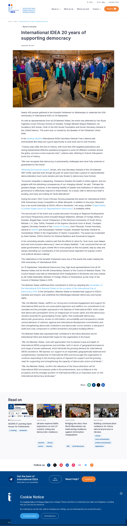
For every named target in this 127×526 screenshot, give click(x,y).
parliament (23, 430)
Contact (96, 9)
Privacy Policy (43, 502)
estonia (40, 446)
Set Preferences (50, 516)
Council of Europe (61, 226)
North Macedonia (78, 446)
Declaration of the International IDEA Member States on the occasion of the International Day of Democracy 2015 (62, 288)
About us (55, 9)
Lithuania (49, 446)
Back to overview (29, 27)
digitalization (99, 446)
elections (41, 443)
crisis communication (102, 439)
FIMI (68, 446)
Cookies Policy (29, 502)
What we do (68, 9)
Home (9, 21)
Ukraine (50, 443)
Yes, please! (55, 479)
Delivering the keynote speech (35, 170)
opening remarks (34, 138)
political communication (103, 443)
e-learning (13, 430)
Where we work (83, 9)
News (15, 21)
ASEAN (34, 230)
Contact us (88, 479)
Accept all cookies (29, 516)
